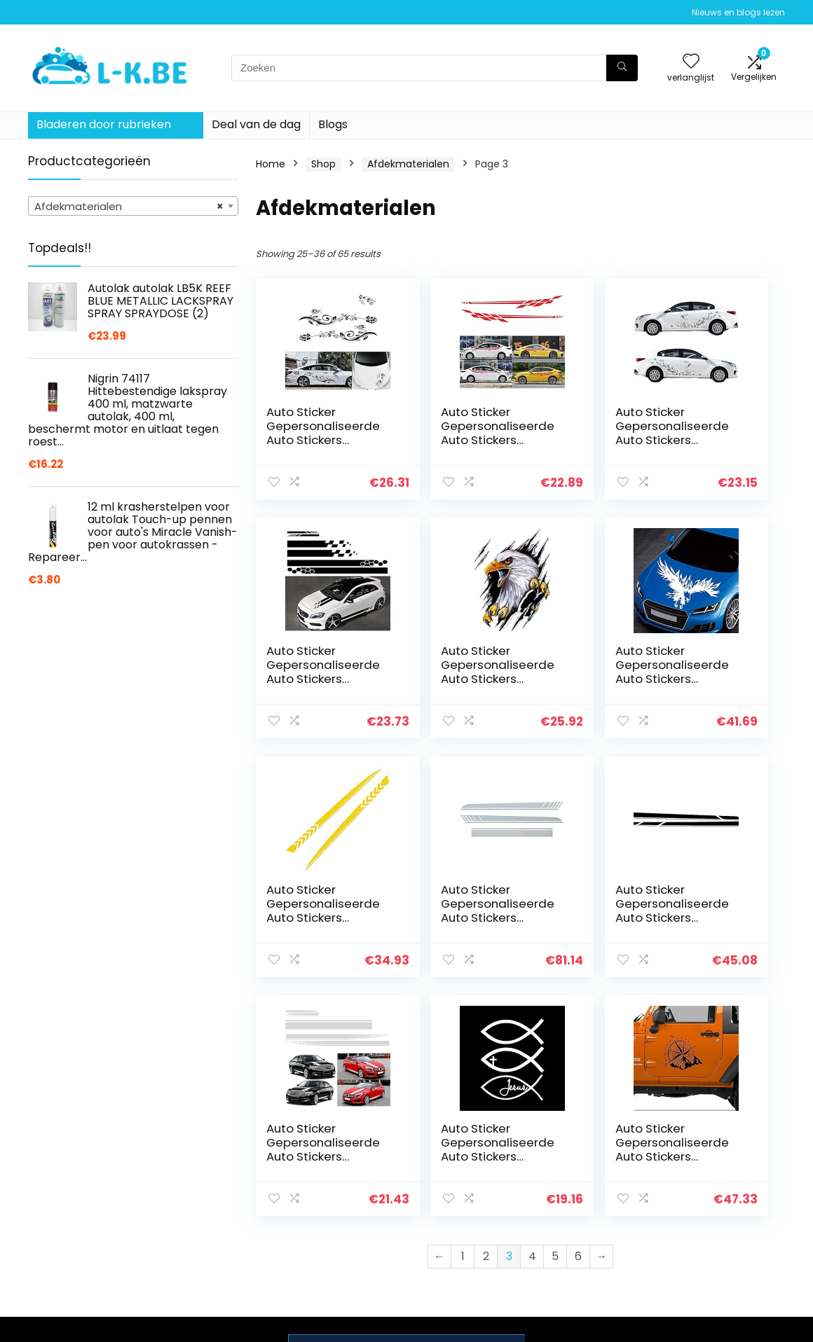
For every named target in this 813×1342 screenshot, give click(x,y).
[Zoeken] (622, 68)
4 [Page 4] (532, 1017)
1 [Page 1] (463, 1017)
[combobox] (133, 206)
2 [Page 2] (486, 1017)
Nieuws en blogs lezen (738, 12)
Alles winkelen (581, 1197)
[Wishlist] (691, 62)
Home (270, 164)
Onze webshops (587, 1236)
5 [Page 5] (555, 1017)
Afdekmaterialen (408, 164)
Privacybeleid (703, 1177)
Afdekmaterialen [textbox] (129, 206)
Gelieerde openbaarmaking (713, 1235)
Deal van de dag (256, 124)
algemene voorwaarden (703, 1203)
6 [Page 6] (578, 1017)
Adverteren (575, 1256)
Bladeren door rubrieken (103, 124)
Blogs (333, 124)
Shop (323, 164)
